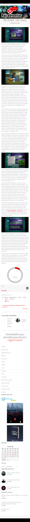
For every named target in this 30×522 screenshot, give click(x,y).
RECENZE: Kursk (5, 509)
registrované (15, 340)
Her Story (24, 297)
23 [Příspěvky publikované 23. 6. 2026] (5, 456)
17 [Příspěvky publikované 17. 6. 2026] (7, 454)
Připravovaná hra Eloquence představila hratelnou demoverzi (14, 306)
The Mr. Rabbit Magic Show (13, 487)
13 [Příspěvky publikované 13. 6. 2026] (15, 452)
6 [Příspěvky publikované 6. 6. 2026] (15, 450)
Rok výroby (3, 358)
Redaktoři (3, 392)
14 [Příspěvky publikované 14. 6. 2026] (17, 452)
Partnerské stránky (5, 389)
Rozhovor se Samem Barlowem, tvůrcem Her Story (10, 322)
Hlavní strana (12, 23)
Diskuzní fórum (4, 386)
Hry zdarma (4, 377)
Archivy (3, 466)
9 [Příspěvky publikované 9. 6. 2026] (5, 452)
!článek (18, 23)
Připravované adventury (6, 380)
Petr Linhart (4, 290)
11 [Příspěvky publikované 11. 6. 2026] (10, 452)
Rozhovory (3, 370)
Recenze (6, 298)
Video (2, 373)
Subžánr (3, 355)
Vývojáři (3, 361)
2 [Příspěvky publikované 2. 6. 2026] (5, 450)
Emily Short (19, 210)
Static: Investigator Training (13, 472)
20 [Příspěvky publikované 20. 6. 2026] (15, 454)
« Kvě (3, 460)
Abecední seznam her (6, 352)
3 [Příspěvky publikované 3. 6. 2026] (7, 450)
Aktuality (3, 346)
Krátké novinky (4, 349)
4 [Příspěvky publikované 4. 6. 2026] (10, 450)
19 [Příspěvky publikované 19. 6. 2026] (12, 454)
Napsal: (13, 297)
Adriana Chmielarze (11, 210)
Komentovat (12, 298)
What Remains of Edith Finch (13, 480)
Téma (2, 367)
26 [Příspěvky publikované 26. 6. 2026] (12, 456)
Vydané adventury (5, 383)
